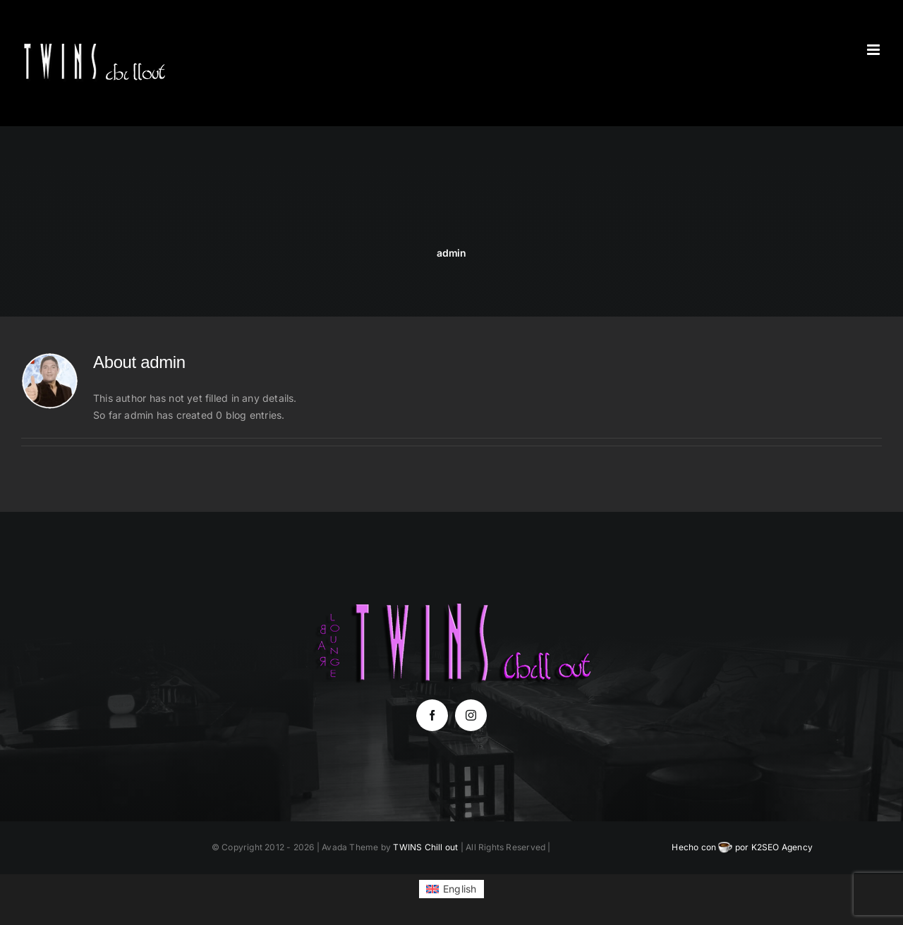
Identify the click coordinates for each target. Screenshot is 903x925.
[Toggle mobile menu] (874, 49)
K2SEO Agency (782, 847)
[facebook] (432, 715)
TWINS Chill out (425, 847)
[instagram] (471, 715)
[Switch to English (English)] (451, 889)
